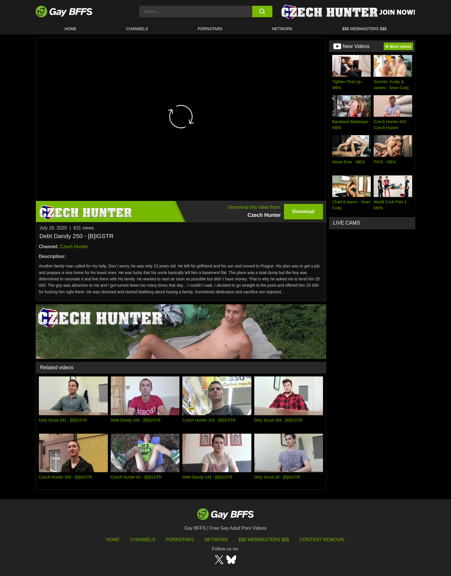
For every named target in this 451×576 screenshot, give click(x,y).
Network (282, 28)
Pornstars (180, 539)
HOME (70, 28)
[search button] (262, 11)
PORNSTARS (210, 28)
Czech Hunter (74, 246)
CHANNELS (137, 28)
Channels (142, 539)
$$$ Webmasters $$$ (364, 28)
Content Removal (322, 539)
